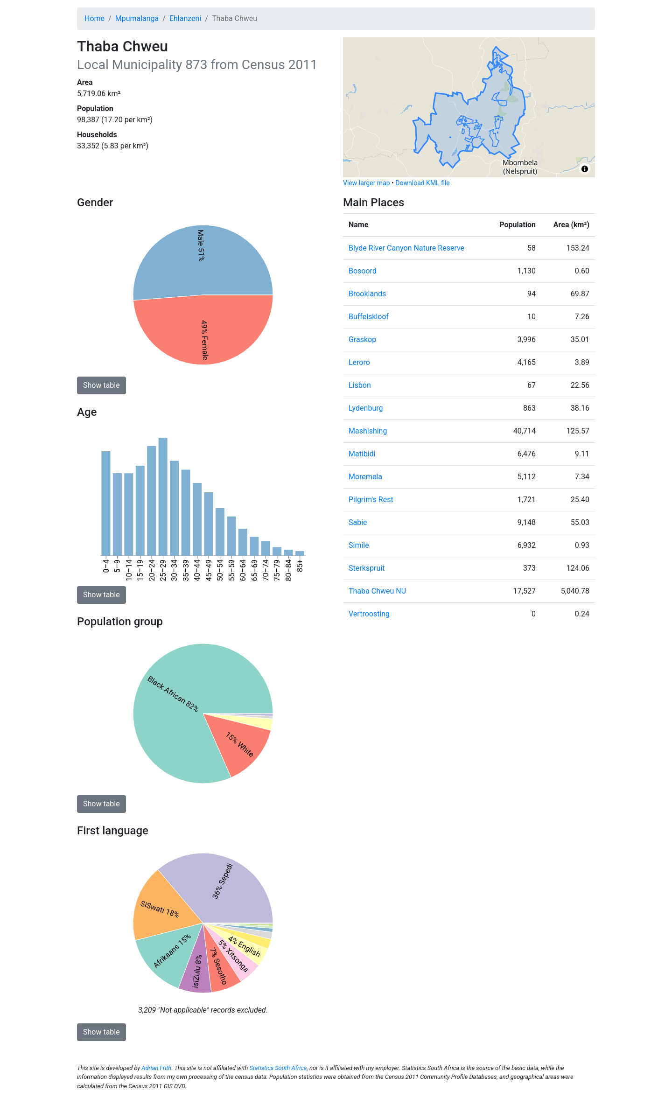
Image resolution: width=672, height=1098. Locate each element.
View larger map (366, 183)
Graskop (362, 339)
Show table (101, 385)
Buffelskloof (369, 316)
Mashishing (368, 431)
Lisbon (360, 385)
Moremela (365, 476)
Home (94, 18)
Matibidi (362, 453)
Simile (359, 545)
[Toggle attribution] (584, 169)
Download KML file (422, 183)
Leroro (359, 362)
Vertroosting (369, 613)
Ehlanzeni (185, 18)
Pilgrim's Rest (371, 499)
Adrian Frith (156, 1067)
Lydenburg (366, 408)
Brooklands (367, 293)
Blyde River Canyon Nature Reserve (406, 248)
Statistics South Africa (278, 1067)
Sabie (358, 522)
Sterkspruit (367, 568)
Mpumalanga (137, 18)
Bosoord (363, 270)
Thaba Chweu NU (377, 591)
